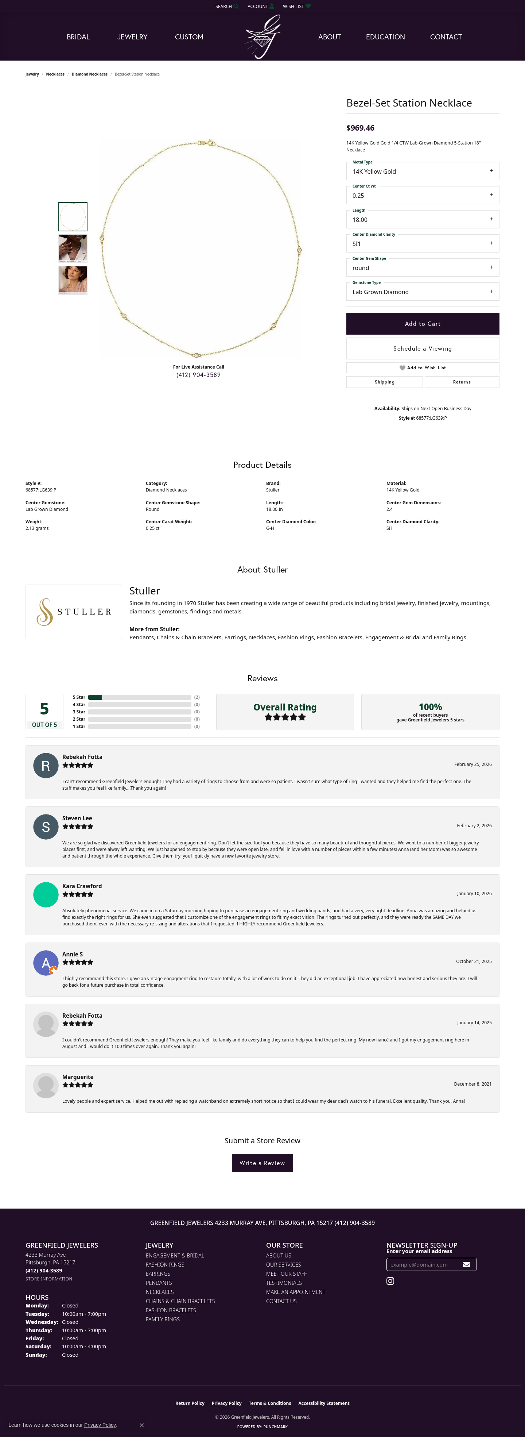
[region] (200, 248)
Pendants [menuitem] (159, 1282)
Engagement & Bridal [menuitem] (175, 1255)
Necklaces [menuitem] (160, 1291)
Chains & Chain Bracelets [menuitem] (180, 1301)
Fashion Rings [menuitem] (165, 1264)
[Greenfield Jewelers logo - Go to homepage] (262, 37)
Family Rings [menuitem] (163, 1319)
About (329, 37)
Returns (462, 382)
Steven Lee (77, 818)
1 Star (79, 726)
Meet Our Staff (286, 1273)
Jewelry (132, 37)
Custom (189, 37)
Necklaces (55, 74)
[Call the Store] (44, 1270)
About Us (278, 1255)
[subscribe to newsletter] (467, 1264)
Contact (446, 37)
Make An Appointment (295, 1291)
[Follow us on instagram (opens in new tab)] (390, 1281)
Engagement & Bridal (393, 637)
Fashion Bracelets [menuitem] (171, 1310)
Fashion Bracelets (339, 637)
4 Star (79, 704)
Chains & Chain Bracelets (189, 637)
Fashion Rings (296, 637)
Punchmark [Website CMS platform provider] (276, 1426)
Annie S (72, 954)
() (197, 697)
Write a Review (262, 1163)
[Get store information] (49, 1279)
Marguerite (78, 1076)
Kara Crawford (82, 886)
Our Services (283, 1264)
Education (385, 37)
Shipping (384, 382)
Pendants (141, 637)
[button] (226, 6)
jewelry (32, 74)
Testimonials (284, 1282)
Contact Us (281, 1301)
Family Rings (449, 637)
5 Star (79, 697)
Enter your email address (419, 1251)
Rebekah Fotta (82, 756)
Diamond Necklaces (90, 74)
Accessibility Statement (323, 1403)
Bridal (78, 37)
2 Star (79, 719)
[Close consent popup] (142, 1425)
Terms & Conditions (270, 1403)
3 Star (79, 712)
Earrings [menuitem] (158, 1273)
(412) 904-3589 (198, 374)
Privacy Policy (227, 1403)
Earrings (235, 637)
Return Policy (190, 1403)
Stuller (273, 490)
